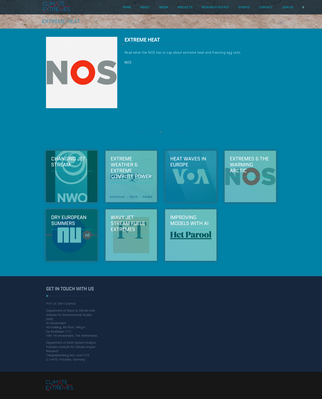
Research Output (215, 7)
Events (244, 7)
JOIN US (287, 7)
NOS (127, 62)
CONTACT (266, 7)
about (145, 7)
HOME (127, 7)
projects (184, 7)
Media (163, 7)
